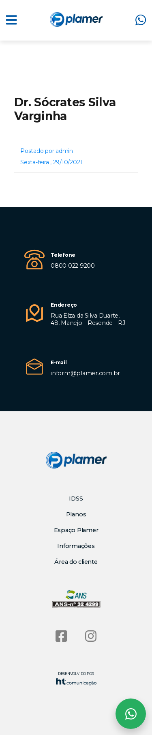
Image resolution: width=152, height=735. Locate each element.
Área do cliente (75, 561)
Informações (75, 546)
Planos (76, 514)
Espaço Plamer (76, 530)
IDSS (76, 498)
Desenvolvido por (76, 678)
